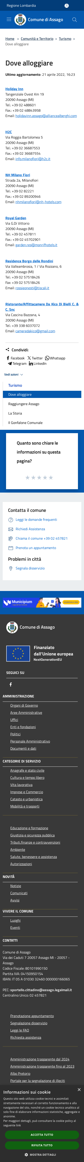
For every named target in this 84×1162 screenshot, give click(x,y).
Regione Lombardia (21, 5)
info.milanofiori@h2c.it (32, 158)
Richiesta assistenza (25, 1037)
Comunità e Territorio (37, 38)
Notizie (15, 885)
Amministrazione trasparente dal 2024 (39, 1059)
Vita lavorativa (21, 784)
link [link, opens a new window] (18, 1125)
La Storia (15, 413)
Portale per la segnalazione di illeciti (37, 1080)
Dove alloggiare (20, 394)
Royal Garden (15, 218)
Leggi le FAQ (19, 1030)
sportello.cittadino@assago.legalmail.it (41, 990)
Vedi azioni (14, 374)
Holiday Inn (14, 88)
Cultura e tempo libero (27, 777)
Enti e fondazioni (23, 727)
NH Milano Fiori (17, 175)
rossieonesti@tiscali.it (32, 288)
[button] (42, 1154)
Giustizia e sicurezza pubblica (32, 835)
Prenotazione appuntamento (32, 1016)
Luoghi (15, 920)
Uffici (14, 719)
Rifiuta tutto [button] (42, 1145)
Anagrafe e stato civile (27, 770)
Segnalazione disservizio (28, 1023)
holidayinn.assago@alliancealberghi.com (46, 115)
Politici (15, 734)
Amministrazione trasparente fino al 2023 (42, 1066)
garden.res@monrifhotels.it (36, 245)
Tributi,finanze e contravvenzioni (35, 842)
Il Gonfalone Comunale (25, 422)
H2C (8, 132)
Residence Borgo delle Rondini (29, 261)
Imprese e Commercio (26, 792)
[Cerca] (74, 19)
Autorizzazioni (21, 864)
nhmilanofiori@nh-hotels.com (38, 201)
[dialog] (42, 1123)
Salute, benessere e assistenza (33, 856)
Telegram (16, 363)
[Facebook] (10, 684)
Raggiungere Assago (23, 403)
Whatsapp (55, 358)
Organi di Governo (24, 705)
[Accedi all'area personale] (66, 5)
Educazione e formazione (29, 828)
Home (9, 38)
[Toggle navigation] (9, 19)
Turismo (65, 38)
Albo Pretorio (20, 1073)
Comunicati (19, 893)
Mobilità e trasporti (24, 806)
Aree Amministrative (26, 712)
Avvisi (14, 900)
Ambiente (17, 849)
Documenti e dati (23, 748)
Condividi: (16, 350)
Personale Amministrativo (30, 741)
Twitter (34, 358)
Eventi (15, 927)
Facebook (15, 358)
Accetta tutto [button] (42, 1135)
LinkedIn (37, 363)
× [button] (79, 1090)
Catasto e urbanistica (26, 799)
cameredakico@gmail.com (35, 331)
